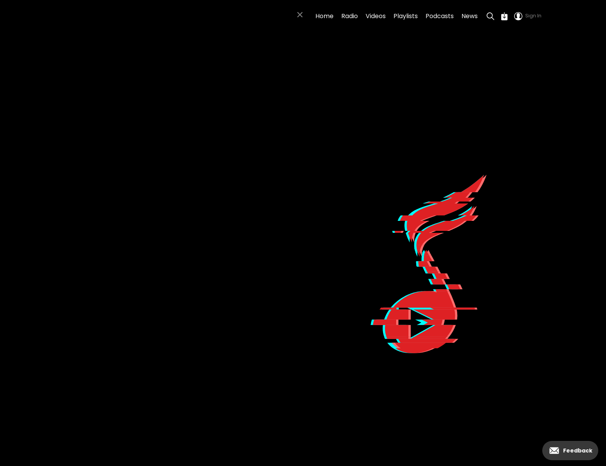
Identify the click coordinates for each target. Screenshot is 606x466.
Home (324, 16)
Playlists (405, 16)
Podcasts (440, 16)
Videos (376, 16)
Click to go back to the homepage (178, 346)
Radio (349, 16)
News (469, 16)
